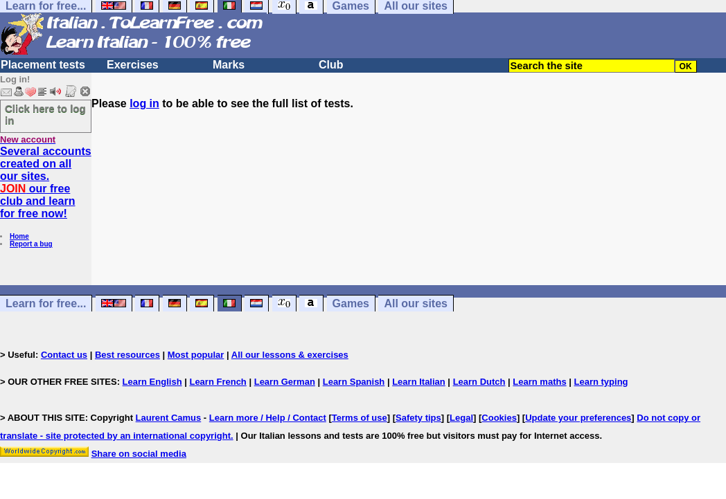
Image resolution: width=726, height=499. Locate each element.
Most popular (196, 355)
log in (144, 103)
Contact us (64, 355)
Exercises (133, 65)
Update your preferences (578, 417)
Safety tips (418, 417)
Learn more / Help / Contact (267, 417)
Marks (229, 65)
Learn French (217, 381)
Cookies (499, 417)
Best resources (127, 355)
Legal (461, 417)
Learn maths (539, 381)
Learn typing (601, 381)
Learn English (152, 381)
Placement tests (43, 65)
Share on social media (138, 453)
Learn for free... (46, 303)
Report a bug (31, 244)
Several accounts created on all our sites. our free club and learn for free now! (45, 182)
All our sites (416, 303)
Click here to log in (45, 114)
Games (351, 303)
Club (331, 65)
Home (19, 236)
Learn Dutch (479, 381)
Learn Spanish (354, 381)
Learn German (284, 381)
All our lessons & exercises (289, 355)
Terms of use (359, 417)
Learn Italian (418, 381)
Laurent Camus (169, 417)
